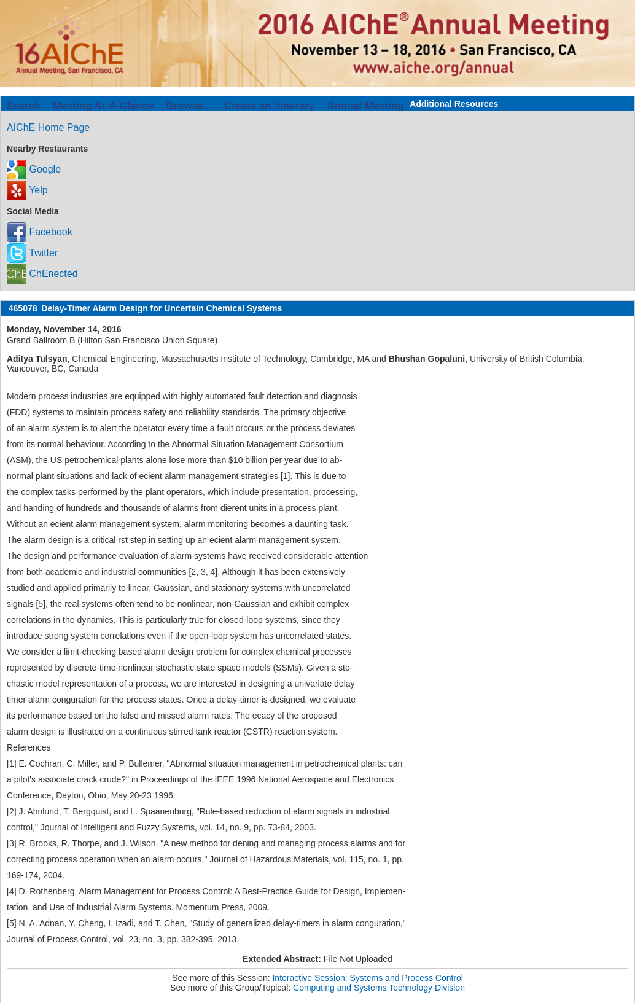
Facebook (39, 232)
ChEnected (42, 273)
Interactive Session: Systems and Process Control (367, 978)
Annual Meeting (365, 106)
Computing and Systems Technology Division (379, 988)
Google (34, 169)
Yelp (27, 190)
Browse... (189, 106)
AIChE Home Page (48, 127)
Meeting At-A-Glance (103, 106)
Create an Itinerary (269, 106)
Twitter (32, 253)
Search (23, 106)
